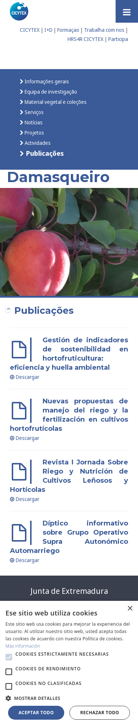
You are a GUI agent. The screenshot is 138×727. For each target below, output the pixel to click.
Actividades (37, 142)
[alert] (69, 664)
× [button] (129, 608)
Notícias (33, 122)
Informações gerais (46, 81)
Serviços (33, 112)
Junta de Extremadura (69, 591)
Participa (118, 38)
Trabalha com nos (104, 29)
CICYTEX (30, 29)
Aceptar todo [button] (36, 712)
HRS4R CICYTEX (86, 38)
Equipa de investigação (50, 91)
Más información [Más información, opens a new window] (23, 646)
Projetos (33, 132)
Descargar (24, 376)
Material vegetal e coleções (55, 101)
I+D (48, 29)
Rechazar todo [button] (99, 712)
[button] (8, 657)
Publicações (44, 153)
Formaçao (68, 29)
